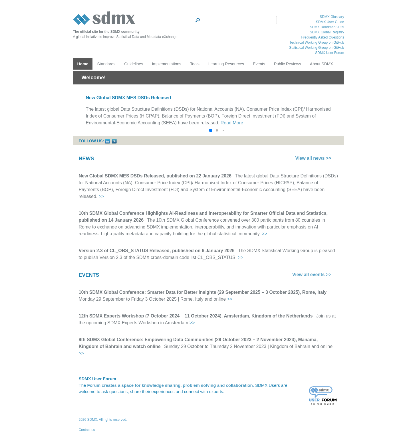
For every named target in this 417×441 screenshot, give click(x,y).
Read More (232, 122)
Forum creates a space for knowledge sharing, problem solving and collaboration (170, 385)
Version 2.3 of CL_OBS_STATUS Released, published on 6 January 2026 (157, 250)
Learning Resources (226, 64)
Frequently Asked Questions (322, 37)
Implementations (166, 64)
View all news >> (313, 158)
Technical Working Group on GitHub (316, 42)
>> (101, 196)
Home (82, 64)
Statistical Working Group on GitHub (316, 48)
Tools (195, 64)
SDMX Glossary (332, 17)
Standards (106, 64)
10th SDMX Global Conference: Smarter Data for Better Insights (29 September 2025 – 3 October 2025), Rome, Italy (203, 292)
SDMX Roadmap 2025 (327, 27)
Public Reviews (287, 64)
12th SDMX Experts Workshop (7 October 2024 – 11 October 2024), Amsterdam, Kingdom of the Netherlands (196, 315)
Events (259, 64)
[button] (210, 130)
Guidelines (133, 64)
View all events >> (311, 274)
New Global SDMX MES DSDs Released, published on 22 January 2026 (155, 175)
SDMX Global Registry (327, 32)
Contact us (87, 430)
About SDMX (321, 64)
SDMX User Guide (330, 22)
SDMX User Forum (329, 53)
